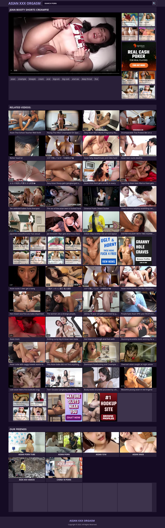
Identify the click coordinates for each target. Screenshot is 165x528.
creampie (22, 79)
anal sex (75, 79)
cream (41, 79)
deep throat (87, 79)
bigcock (56, 79)
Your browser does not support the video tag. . (64, 44)
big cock (65, 79)
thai (96, 79)
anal (48, 79)
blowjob (32, 79)
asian (13, 79)
